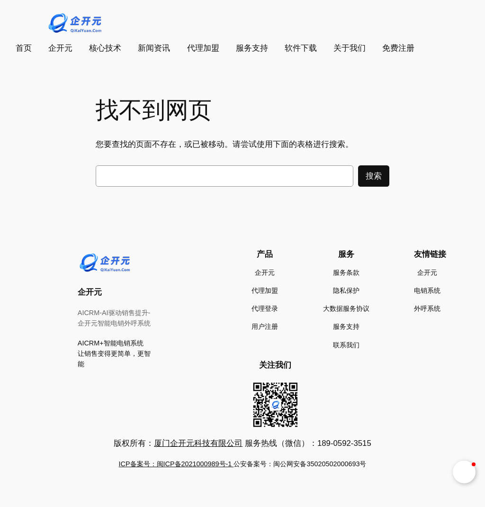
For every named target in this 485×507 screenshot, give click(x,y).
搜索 (374, 176)
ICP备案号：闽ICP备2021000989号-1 (176, 464)
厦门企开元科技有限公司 (198, 443)
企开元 (90, 292)
